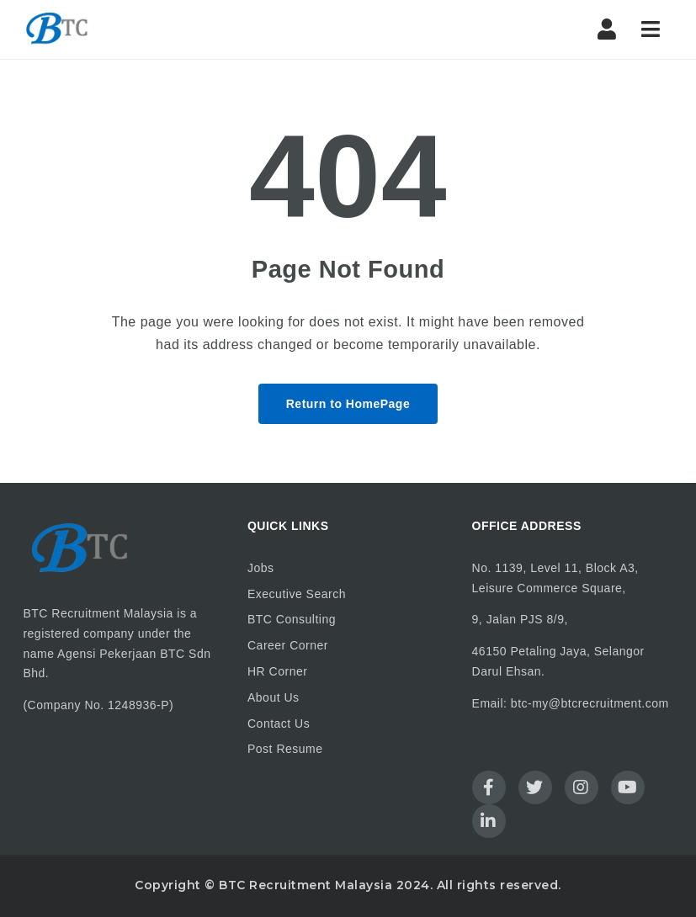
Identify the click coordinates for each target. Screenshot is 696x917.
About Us (273, 697)
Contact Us (278, 723)
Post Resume (285, 748)
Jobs (260, 568)
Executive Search (296, 594)
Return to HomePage (348, 404)
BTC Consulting (291, 619)
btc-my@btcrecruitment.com (590, 703)
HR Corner (277, 671)
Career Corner (287, 645)
